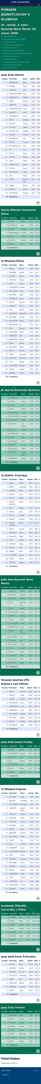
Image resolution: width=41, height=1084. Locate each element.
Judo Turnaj (6, 1070)
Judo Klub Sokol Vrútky (12, 56)
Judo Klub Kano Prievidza (12, 65)
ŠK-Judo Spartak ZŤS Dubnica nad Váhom (18, 53)
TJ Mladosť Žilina (10, 42)
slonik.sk (36, 1070)
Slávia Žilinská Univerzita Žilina (14, 39)
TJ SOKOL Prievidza (10, 48)
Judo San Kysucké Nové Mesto (14, 51)
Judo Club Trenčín (10, 68)
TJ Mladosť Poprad (10, 59)
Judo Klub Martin (10, 36)
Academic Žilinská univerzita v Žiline (16, 62)
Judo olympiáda (20, 1)
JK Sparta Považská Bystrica (13, 45)
